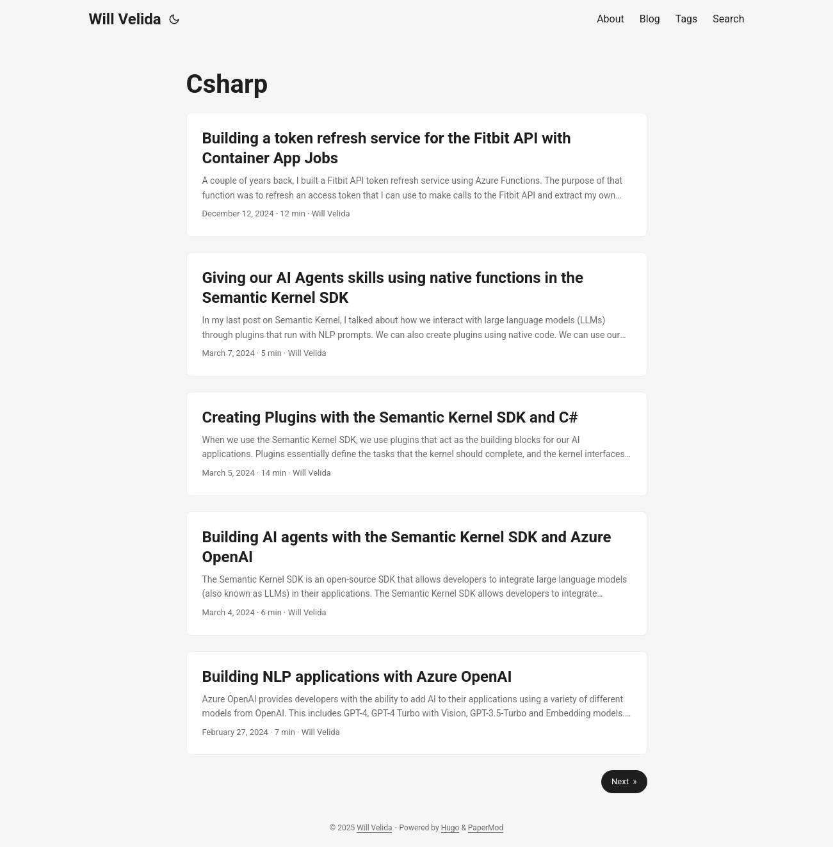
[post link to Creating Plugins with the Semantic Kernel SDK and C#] (417, 444)
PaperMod (485, 827)
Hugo (450, 827)
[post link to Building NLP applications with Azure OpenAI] (417, 703)
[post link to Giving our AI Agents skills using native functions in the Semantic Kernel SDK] (417, 314)
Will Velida (125, 19)
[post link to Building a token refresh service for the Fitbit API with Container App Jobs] (417, 174)
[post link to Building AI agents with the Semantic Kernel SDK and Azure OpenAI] (417, 573)
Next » (623, 781)
